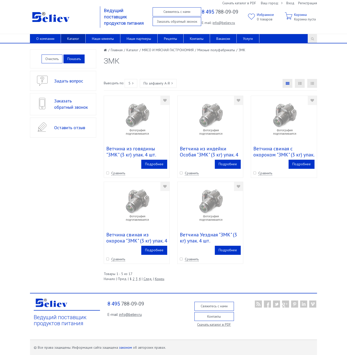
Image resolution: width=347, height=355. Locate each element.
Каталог (73, 38)
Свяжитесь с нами (176, 11)
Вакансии (223, 38)
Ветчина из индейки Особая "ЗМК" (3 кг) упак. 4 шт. (209, 154)
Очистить (52, 59)
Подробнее (154, 164)
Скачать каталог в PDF (239, 3)
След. (148, 279)
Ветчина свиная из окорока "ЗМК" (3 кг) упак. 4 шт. (136, 240)
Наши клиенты (103, 38)
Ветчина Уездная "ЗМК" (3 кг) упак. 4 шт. (208, 237)
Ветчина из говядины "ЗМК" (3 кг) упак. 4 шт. (131, 151)
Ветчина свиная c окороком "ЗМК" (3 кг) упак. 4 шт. (283, 154)
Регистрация (307, 3)
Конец (159, 279)
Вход (290, 3)
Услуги (248, 38)
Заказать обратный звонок (177, 21)
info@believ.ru (224, 22)
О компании (45, 38)
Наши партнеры (139, 38)
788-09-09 (220, 12)
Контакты (196, 38)
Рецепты (170, 38)
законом (125, 347)
